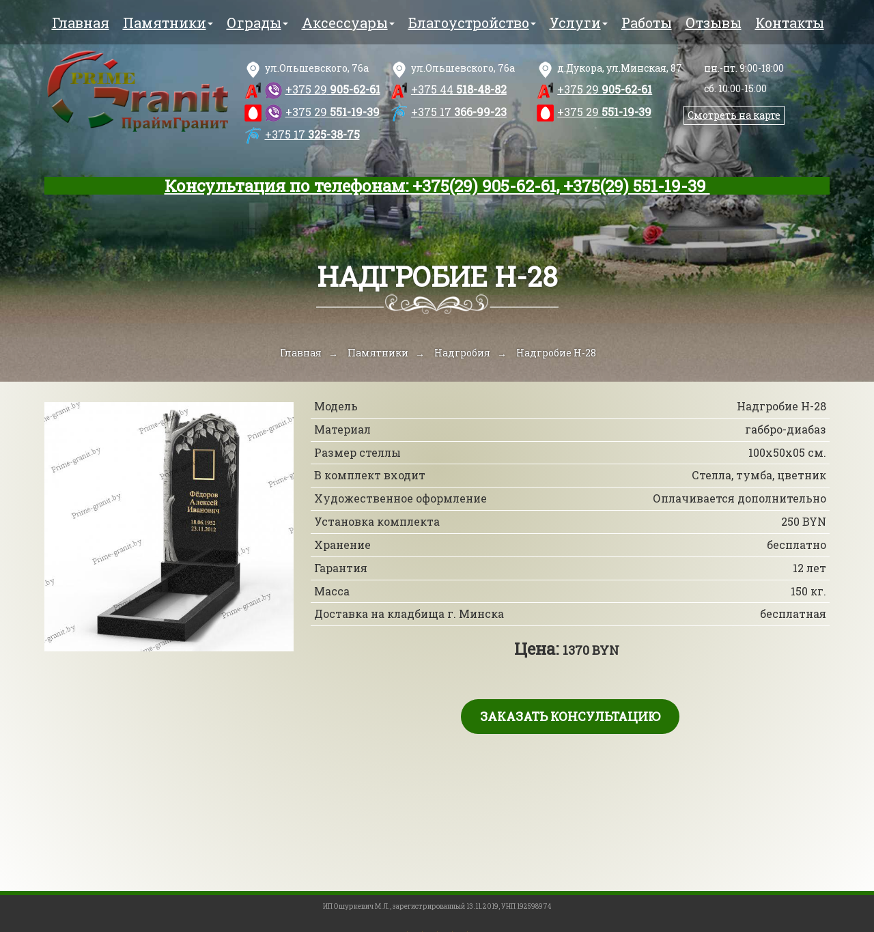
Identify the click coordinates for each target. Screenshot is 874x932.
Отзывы (714, 22)
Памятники (168, 22)
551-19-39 (332, 111)
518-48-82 (459, 89)
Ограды (257, 22)
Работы (646, 22)
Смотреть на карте (734, 115)
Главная (80, 22)
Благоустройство (472, 22)
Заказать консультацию (570, 716)
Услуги (579, 22)
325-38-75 (312, 134)
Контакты (789, 22)
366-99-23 (459, 111)
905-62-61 (332, 89)
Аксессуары (348, 22)
